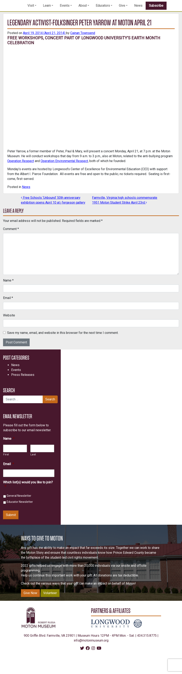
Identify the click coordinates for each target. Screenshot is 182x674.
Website (9, 315)
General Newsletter (19, 495)
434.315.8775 (147, 635)
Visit (30, 6)
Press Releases (22, 375)
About (82, 6)
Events (64, 6)
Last (33, 454)
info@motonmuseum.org (91, 640)
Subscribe (156, 6)
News (138, 6)
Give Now (30, 593)
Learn (47, 6)
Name (8, 280)
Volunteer (50, 593)
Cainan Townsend (82, 33)
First (6, 454)
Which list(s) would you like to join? (28, 484)
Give (122, 6)
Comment (11, 229)
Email (8, 298)
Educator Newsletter (20, 501)
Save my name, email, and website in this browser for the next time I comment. (62, 333)
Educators (103, 6)
